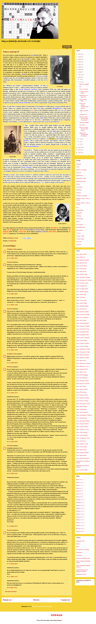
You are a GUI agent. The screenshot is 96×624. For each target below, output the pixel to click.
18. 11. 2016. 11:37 (12, 576)
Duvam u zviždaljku (81, 169)
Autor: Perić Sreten (81, 386)
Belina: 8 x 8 (79, 491)
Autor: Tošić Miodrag (81, 432)
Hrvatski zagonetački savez (83, 558)
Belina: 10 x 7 (79, 479)
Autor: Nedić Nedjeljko (82, 375)
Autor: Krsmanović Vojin (82, 329)
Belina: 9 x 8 (79, 494)
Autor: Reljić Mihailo (81, 406)
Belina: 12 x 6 (79, 482)
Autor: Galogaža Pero (81, 286)
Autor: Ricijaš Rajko (81, 409)
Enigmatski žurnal (80, 181)
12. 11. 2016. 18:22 (12, 258)
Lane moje (82, 125)
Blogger (59, 620)
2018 (79, 72)
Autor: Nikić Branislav (82, 378)
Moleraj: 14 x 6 (80, 514)
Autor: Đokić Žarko (81, 449)
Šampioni (78, 244)
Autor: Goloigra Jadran (82, 288)
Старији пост (65, 600)
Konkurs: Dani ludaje (81, 195)
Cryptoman (79, 555)
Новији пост (7, 600)
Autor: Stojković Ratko (82, 426)
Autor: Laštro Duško (81, 340)
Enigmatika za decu (81, 178)
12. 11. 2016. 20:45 (12, 294)
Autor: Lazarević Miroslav (83, 337)
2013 (79, 152)
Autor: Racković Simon (82, 400)
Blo (80, 86)
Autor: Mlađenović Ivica (82, 366)
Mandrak (9, 262)
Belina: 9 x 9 (79, 497)
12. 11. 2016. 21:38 (12, 304)
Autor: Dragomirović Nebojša (83, 280)
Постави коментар (11, 591)
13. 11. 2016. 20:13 (12, 362)
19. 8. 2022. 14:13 (12, 587)
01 (80, 144)
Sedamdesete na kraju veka (83, 96)
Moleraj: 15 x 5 (80, 517)
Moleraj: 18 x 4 (80, 525)
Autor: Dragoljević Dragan (83, 277)
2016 (79, 77)
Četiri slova (79, 241)
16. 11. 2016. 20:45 (12, 441)
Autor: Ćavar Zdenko (81, 446)
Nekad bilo (79, 213)
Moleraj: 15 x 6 (80, 519)
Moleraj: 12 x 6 (80, 505)
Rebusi (78, 544)
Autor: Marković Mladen (82, 355)
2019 (79, 69)
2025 (79, 54)
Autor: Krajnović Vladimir (83, 326)
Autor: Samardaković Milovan (84, 415)
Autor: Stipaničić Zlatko (82, 423)
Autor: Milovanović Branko (83, 363)
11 (80, 82)
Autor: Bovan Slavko (81, 266)
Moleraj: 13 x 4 (80, 508)
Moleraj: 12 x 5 (80, 502)
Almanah (78, 164)
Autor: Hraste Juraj (81, 294)
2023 (79, 59)
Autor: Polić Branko (81, 392)
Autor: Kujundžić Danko (82, 332)
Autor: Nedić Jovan (81, 372)
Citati (77, 167)
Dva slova (78, 172)
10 (80, 139)
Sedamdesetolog (80, 227)
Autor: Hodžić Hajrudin (82, 291)
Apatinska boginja (84, 122)
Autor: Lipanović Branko (82, 343)
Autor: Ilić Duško (80, 297)
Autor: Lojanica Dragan (82, 346)
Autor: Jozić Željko (81, 320)
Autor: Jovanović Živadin (82, 314)
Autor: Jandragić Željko (82, 306)
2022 (79, 62)
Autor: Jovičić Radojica (82, 317)
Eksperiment (79, 175)
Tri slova (78, 233)
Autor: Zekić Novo (81, 441)
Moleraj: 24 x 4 (80, 531)
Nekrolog (78, 216)
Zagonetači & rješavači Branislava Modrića (82, 570)
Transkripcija (79, 230)
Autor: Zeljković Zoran (82, 444)
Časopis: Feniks (80, 236)
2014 (79, 150)
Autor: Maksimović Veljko (83, 352)
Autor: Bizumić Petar (81, 263)
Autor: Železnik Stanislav (82, 458)
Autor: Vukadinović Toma (82, 438)
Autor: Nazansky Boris (82, 369)
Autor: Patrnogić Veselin (82, 380)
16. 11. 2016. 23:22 (12, 473)
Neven (78, 221)
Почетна (36, 600)
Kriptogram (79, 552)
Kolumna (78, 192)
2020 (79, 67)
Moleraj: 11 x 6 (80, 499)
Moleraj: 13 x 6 (80, 511)
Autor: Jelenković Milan (82, 311)
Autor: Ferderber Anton (82, 283)
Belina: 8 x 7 (79, 488)
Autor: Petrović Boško (82, 389)
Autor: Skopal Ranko (81, 418)
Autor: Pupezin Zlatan (81, 395)
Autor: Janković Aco (81, 309)
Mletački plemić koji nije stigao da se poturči (83, 118)
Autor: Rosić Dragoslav (82, 412)
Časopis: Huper (80, 239)
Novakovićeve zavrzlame (82, 549)
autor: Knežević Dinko (82, 470)
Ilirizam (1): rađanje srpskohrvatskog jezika (83, 106)
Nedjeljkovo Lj (83, 114)
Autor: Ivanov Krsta (81, 300)
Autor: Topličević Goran (82, 429)
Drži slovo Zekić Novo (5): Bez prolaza (83, 129)
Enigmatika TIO (80, 541)
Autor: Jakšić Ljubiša (81, 303)
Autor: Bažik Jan (80, 257)
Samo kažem (79, 224)
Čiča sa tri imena (83, 89)
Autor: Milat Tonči (81, 360)
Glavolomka (79, 187)
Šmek (77, 546)
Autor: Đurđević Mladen (82, 452)
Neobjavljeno (79, 218)
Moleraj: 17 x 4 (80, 522)
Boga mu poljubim (84, 84)
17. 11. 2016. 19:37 (12, 526)
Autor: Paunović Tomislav (83, 383)
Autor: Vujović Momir (82, 435)
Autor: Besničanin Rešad (82, 260)
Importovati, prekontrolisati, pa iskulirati (83, 134)
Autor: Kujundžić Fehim (82, 334)
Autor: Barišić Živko (81, 254)
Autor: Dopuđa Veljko (81, 274)
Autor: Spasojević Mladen (83, 421)
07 (80, 141)
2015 (79, 147)
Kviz (77, 207)
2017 (79, 74)
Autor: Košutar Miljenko (82, 323)
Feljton (78, 184)
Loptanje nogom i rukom (83, 92)
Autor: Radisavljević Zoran (83, 403)
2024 (79, 56)
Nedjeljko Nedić (11, 249)
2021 (79, 64)
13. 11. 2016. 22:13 (12, 392)
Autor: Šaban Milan (81, 455)
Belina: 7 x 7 (79, 485)
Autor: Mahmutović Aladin (83, 349)
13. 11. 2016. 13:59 (12, 350)
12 (80, 79)
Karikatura (79, 190)
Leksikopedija (12, 240)
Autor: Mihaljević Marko (82, 357)
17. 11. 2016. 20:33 (12, 563)
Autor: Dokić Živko (81, 271)
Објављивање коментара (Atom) (42, 606)
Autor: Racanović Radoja (82, 398)
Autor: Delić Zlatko (81, 268)
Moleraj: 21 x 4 (80, 528)
